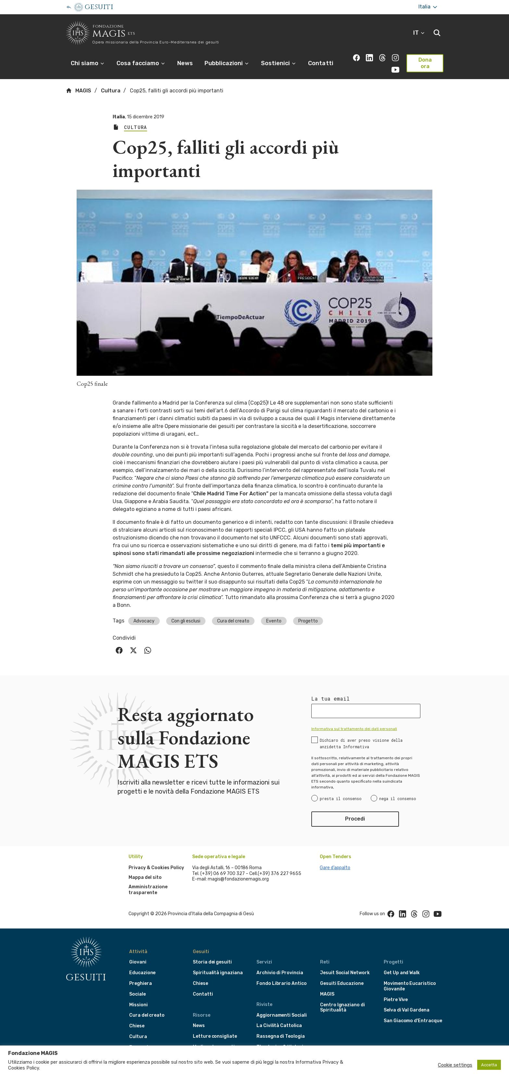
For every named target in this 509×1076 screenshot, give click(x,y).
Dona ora (425, 63)
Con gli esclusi (185, 612)
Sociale (137, 985)
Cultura (110, 82)
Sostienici (278, 63)
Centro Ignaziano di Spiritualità (342, 998)
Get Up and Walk (402, 964)
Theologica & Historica (282, 1038)
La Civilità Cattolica (279, 1017)
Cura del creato (233, 612)
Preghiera (140, 974)
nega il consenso (397, 789)
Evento (273, 612)
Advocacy (144, 612)
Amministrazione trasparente (148, 881)
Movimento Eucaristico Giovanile (410, 977)
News (185, 63)
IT (419, 32)
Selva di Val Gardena (406, 1001)
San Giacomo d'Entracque (413, 1012)
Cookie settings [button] (455, 1065)
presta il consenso (341, 789)
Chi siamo (88, 63)
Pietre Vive (396, 990)
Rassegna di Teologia (280, 1027)
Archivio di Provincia (279, 964)
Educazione (142, 964)
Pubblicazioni (227, 63)
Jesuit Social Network (345, 964)
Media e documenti (214, 1038)
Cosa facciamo (141, 63)
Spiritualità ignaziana (218, 964)
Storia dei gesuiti (212, 953)
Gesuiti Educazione (342, 974)
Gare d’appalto (335, 859)
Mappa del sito (145, 868)
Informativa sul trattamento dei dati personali (354, 720)
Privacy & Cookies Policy (156, 859)
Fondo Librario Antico (281, 974)
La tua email (330, 689)
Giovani (137, 953)
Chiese (136, 1017)
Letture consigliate (215, 1027)
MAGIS (78, 81)
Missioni (138, 996)
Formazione (142, 1038)
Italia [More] (428, 7)
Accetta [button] (489, 1064)
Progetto (308, 612)
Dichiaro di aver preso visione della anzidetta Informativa (361, 734)
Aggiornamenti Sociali (281, 1006)
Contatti (320, 63)
